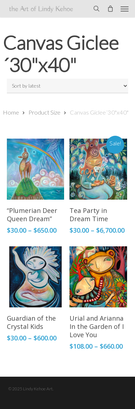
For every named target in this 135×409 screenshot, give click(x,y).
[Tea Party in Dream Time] (98, 169)
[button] (125, 8)
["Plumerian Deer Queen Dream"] (35, 169)
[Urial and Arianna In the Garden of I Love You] (98, 276)
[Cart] (110, 8)
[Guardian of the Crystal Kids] (35, 276)
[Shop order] (68, 86)
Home (11, 112)
